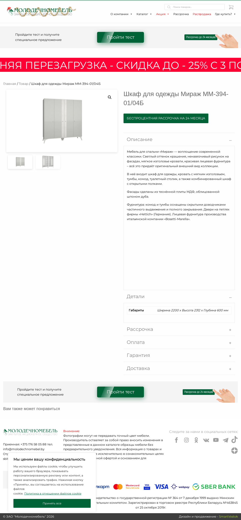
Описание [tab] (140, 139)
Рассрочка (181, 14)
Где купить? (225, 14)
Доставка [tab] (138, 368)
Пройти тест (120, 37)
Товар (23, 84)
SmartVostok (228, 516)
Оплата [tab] (136, 342)
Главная (9, 84)
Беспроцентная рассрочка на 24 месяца (166, 118)
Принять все (52, 503)
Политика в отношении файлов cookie (52, 493)
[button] (131, 14)
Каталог (144, 14)
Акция (162, 14)
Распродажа (202, 14)
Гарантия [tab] (138, 355)
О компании (121, 14)
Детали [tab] (136, 296)
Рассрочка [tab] (140, 329)
